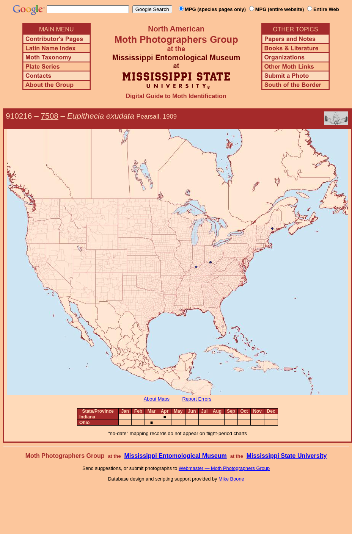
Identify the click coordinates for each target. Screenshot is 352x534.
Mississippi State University (287, 456)
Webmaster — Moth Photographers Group (224, 468)
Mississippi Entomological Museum (175, 456)
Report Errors (197, 399)
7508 (49, 115)
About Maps (157, 399)
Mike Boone (231, 479)
